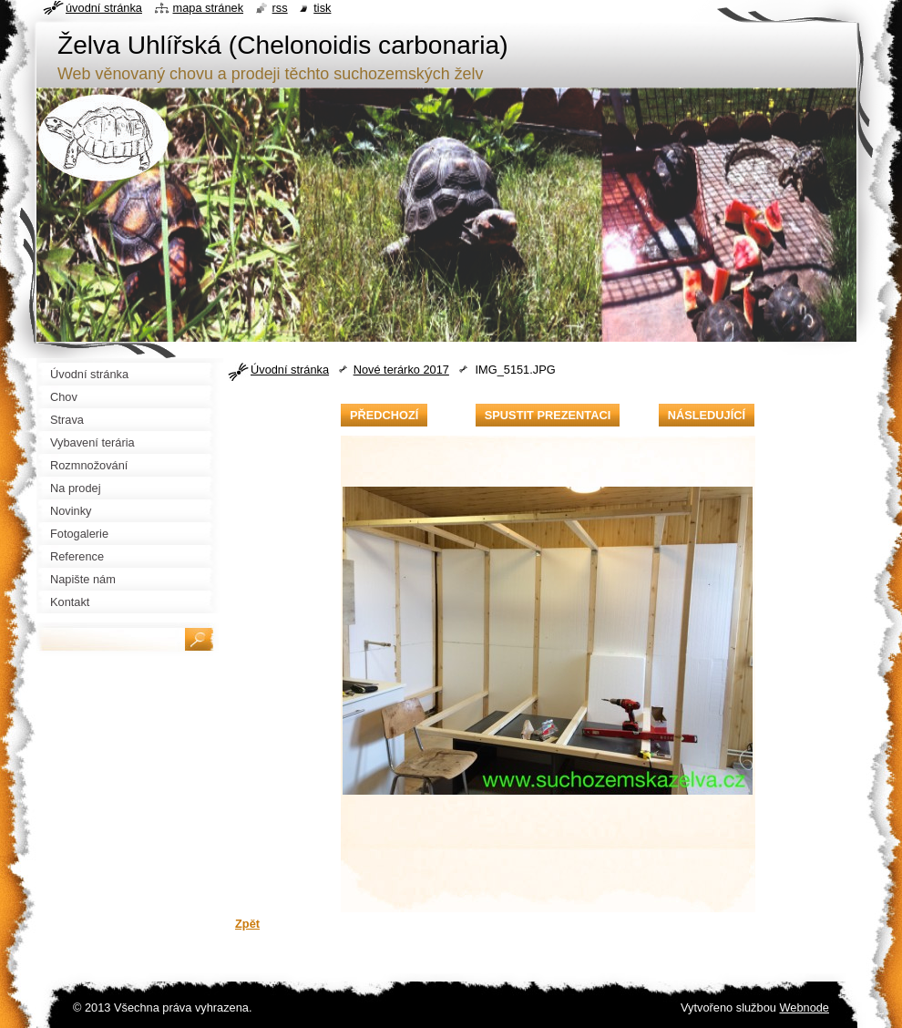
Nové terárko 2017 (401, 369)
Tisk (322, 8)
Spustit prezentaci (547, 415)
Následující (706, 415)
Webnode (804, 1007)
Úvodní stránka (290, 369)
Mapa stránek (208, 8)
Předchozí (384, 415)
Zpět (247, 923)
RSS (280, 8)
